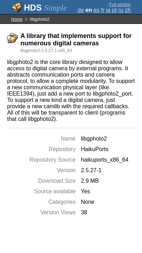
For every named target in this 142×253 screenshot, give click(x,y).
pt (114, 10)
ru (120, 10)
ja (108, 10)
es (96, 10)
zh (128, 10)
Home (16, 19)
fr (102, 10)
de (81, 10)
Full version (120, 4)
